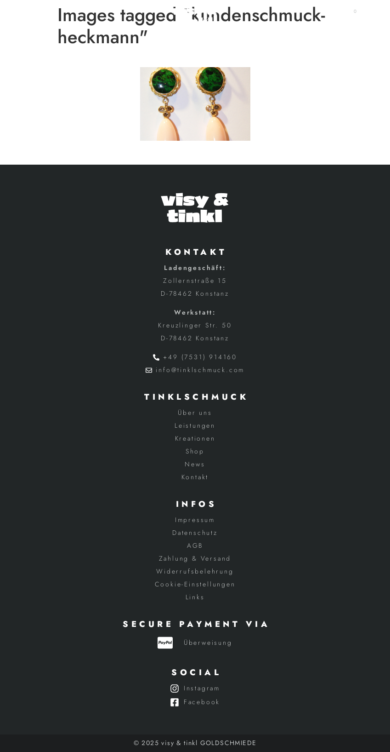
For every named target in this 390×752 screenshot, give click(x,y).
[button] (38, 15)
